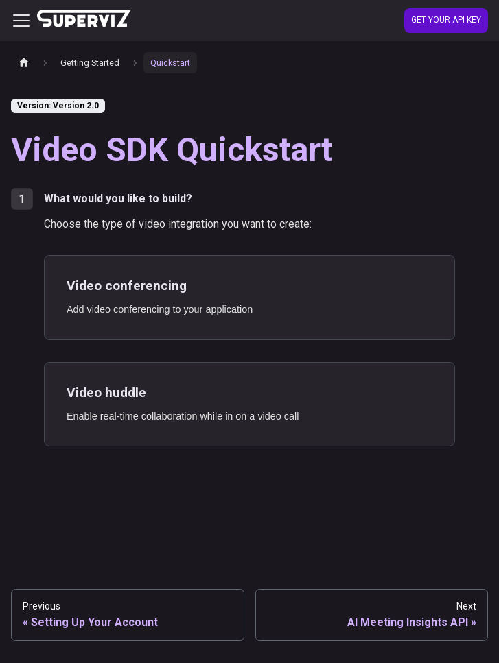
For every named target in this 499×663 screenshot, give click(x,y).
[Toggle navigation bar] (21, 20)
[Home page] (24, 62)
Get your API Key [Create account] (446, 20)
